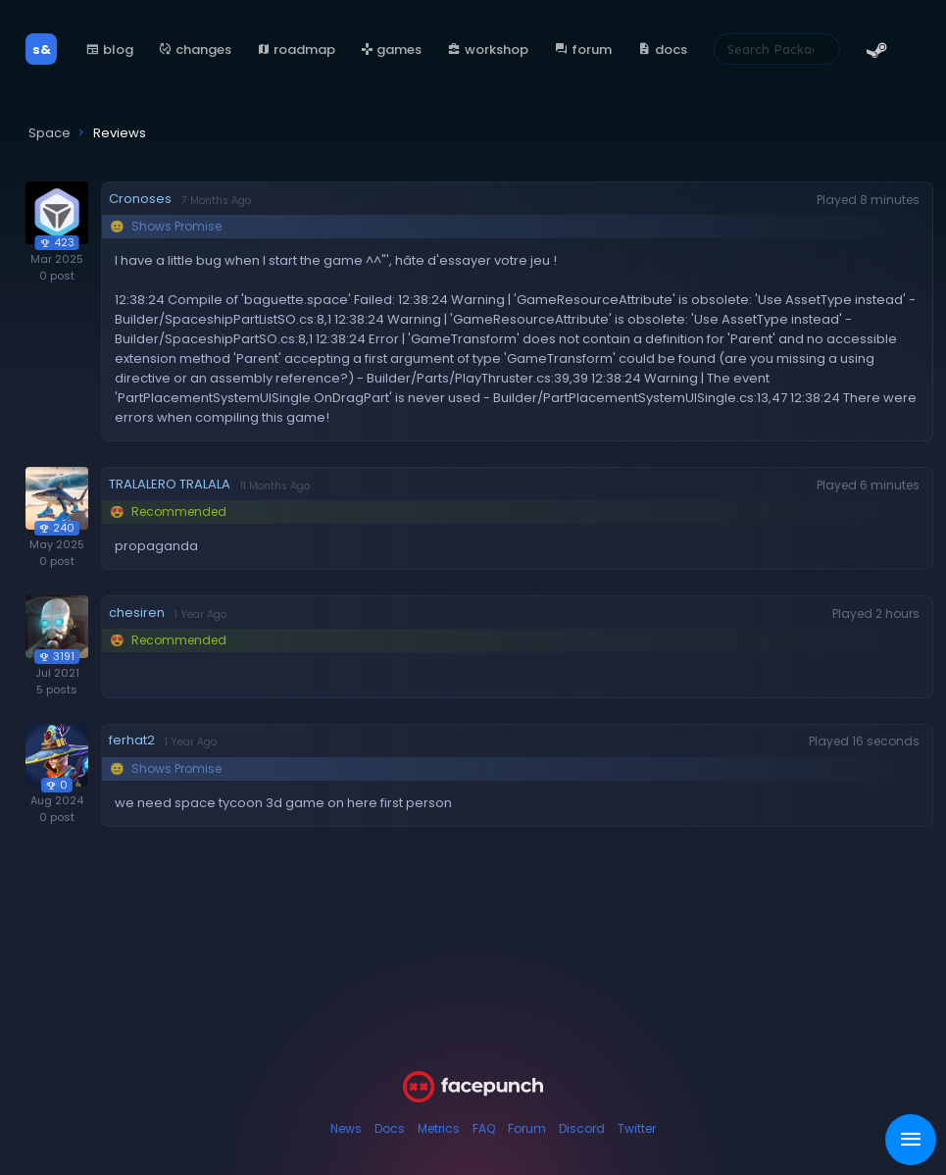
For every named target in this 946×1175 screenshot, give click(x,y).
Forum (527, 1128)
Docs (389, 1128)
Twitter (637, 1128)
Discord (582, 1128)
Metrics (439, 1128)
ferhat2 (132, 740)
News (346, 1128)
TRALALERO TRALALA (169, 484)
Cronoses (140, 198)
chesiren (137, 612)
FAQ (484, 1128)
